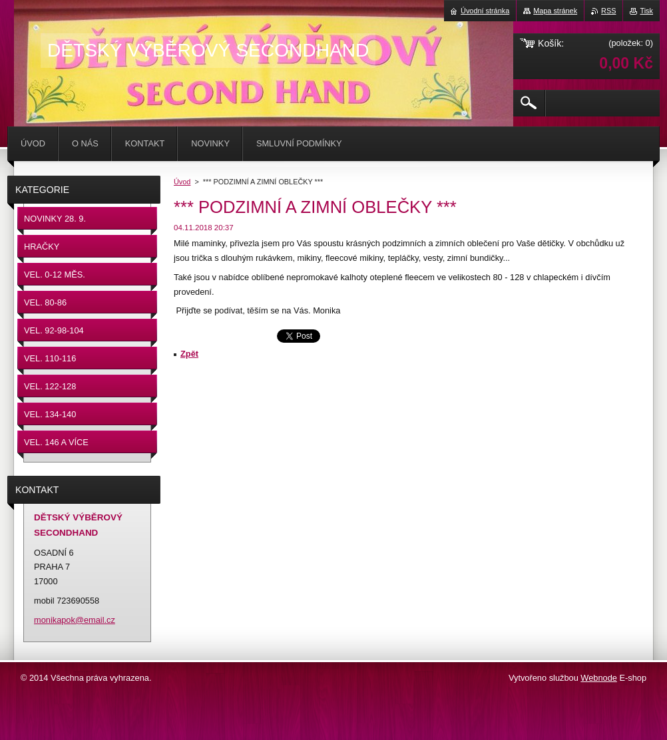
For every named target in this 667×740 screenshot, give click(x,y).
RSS (608, 11)
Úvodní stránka (485, 11)
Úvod (182, 182)
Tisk (646, 11)
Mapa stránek (555, 11)
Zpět (189, 354)
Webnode (598, 678)
